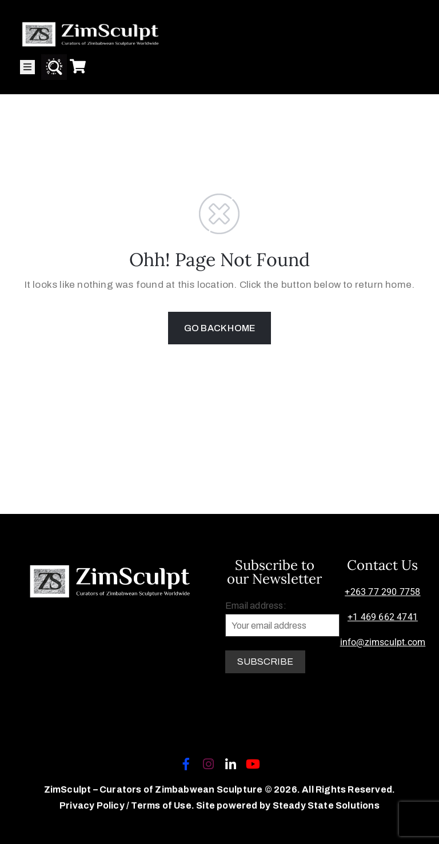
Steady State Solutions (326, 805)
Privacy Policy (92, 805)
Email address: (282, 619)
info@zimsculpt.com (383, 642)
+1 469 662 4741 (383, 617)
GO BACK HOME (219, 328)
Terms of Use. (162, 805)
